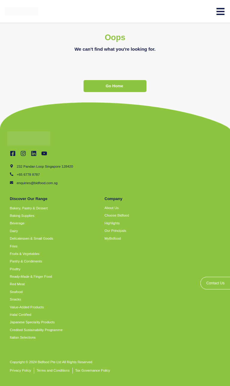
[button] (85, 208)
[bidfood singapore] (162, 306)
